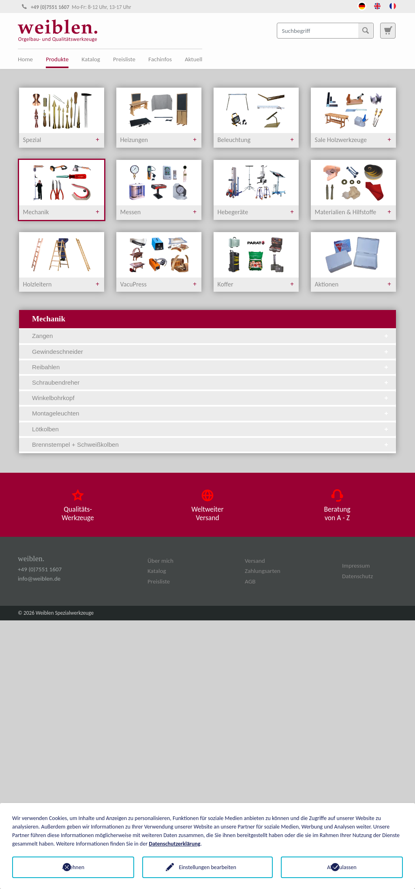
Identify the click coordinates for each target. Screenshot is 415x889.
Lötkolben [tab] (210, 429)
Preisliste (124, 59)
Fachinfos (160, 59)
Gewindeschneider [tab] (210, 351)
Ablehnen (73, 867)
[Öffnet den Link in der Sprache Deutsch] (361, 5)
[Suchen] (365, 30)
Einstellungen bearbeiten (207, 867)
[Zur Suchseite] (388, 30)
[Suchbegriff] (325, 30)
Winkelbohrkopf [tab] (210, 397)
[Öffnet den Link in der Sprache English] (377, 5)
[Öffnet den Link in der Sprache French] (392, 5)
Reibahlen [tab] (210, 367)
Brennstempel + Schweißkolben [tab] (210, 444)
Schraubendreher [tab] (210, 382)
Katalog (90, 59)
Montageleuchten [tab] (210, 413)
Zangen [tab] (210, 335)
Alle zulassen (342, 867)
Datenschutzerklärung (174, 843)
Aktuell (193, 59)
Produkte (57, 59)
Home (25, 59)
